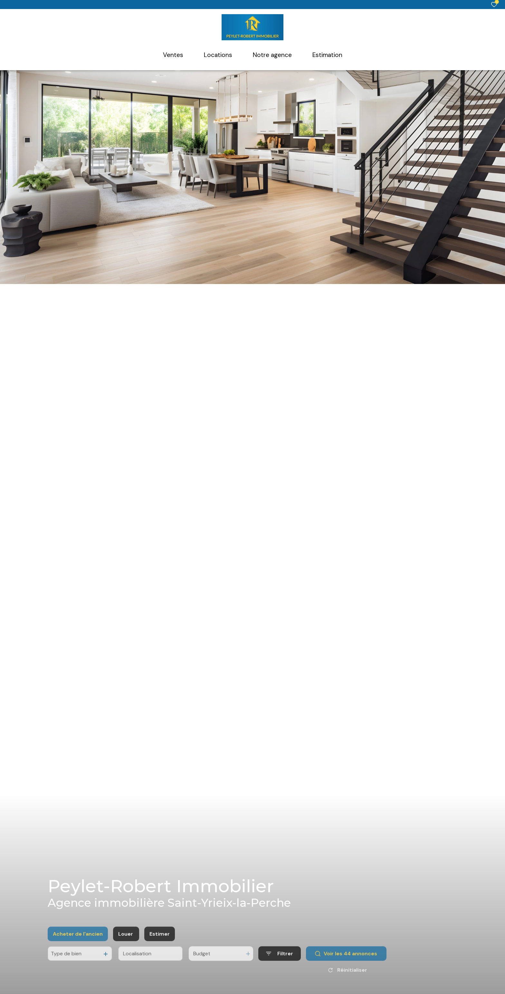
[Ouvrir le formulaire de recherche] (279, 964)
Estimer (159, 944)
